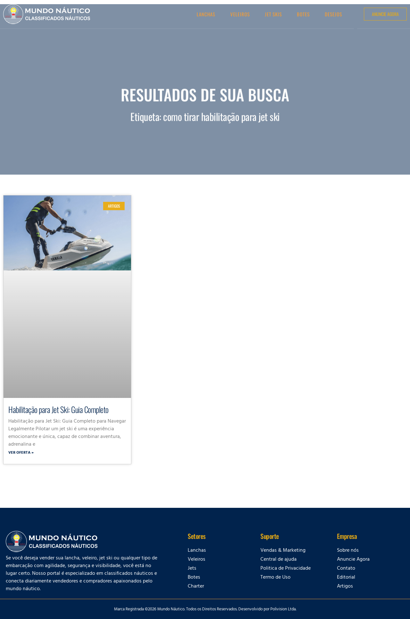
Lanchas (206, 14)
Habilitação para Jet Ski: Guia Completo (58, 409)
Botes (303, 14)
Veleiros (240, 14)
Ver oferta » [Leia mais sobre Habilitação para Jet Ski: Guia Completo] (21, 453)
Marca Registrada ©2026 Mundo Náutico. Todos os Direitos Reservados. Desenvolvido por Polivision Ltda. (205, 610)
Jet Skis (273, 14)
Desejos (333, 14)
